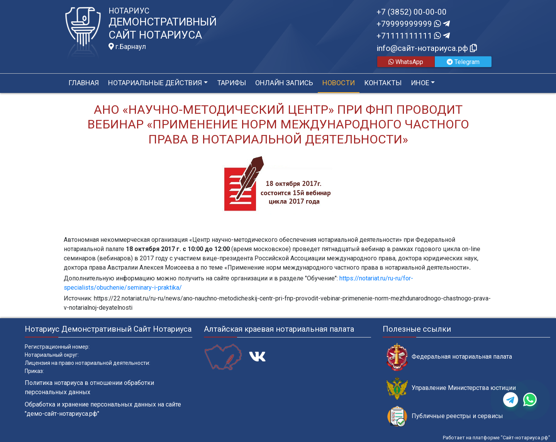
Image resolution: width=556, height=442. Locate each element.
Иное (420, 83)
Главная (83, 83)
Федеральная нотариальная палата (449, 357)
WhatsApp (405, 62)
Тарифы (231, 83)
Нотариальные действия (155, 83)
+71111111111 (413, 35)
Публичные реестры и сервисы (444, 416)
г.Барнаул (127, 47)
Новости (338, 83)
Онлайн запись (284, 83)
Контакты (383, 83)
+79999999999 (413, 24)
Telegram (463, 62)
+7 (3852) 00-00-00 (411, 12)
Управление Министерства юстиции (451, 388)
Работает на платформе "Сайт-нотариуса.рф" (496, 437)
